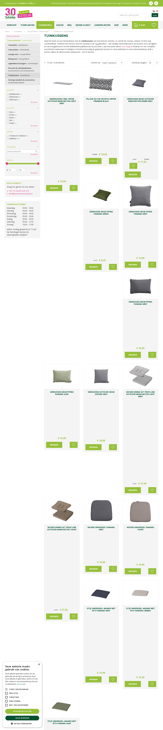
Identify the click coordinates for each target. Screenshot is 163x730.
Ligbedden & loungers (118, 424)
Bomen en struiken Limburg (67, 718)
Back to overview (13, 36)
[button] (22, 723)
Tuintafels (18, 45)
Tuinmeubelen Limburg (96, 720)
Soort (10, 90)
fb (151, 3)
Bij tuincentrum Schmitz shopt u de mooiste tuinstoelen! (85, 465)
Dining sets (52, 543)
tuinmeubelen (52, 579)
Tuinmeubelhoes (54, 457)
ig (156, 3)
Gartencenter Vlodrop (119, 718)
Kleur (10, 108)
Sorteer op (95, 62)
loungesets (141, 333)
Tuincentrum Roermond (114, 720)
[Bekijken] (145, 25)
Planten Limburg (50, 718)
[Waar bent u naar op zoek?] (138, 15)
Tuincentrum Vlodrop (102, 718)
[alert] (22, 694)
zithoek (108, 394)
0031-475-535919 (62, 649)
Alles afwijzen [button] (22, 718)
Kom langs (126, 46)
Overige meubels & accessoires (22, 81)
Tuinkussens (19, 75)
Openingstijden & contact (61, 594)
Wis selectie (34, 102)
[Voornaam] (93, 661)
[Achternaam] (109, 661)
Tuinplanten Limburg (86, 718)
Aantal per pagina (139, 62)
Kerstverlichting (149, 718)
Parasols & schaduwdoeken (21, 69)
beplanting (111, 419)
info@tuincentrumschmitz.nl (20, 193)
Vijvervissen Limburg (58, 720)
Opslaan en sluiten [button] (22, 711)
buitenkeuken (118, 394)
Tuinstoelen (52, 372)
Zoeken (11, 147)
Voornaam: (90, 656)
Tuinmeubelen (19, 40)
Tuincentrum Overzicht (150, 727)
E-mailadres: (91, 666)
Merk (10, 131)
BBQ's (61, 579)
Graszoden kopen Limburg (77, 720)
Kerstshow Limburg (136, 718)
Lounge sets (19, 54)
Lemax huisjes (44, 720)
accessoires (140, 394)
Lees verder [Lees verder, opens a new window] (21, 684)
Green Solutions (134, 727)
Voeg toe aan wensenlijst (74, 114)
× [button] (39, 664)
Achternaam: (107, 656)
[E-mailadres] (101, 671)
